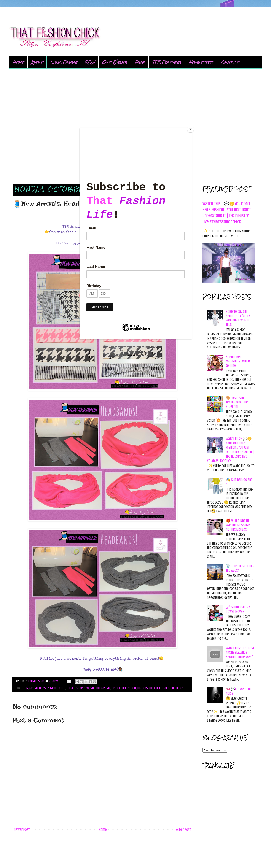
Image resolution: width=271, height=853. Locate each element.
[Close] (190, 129)
